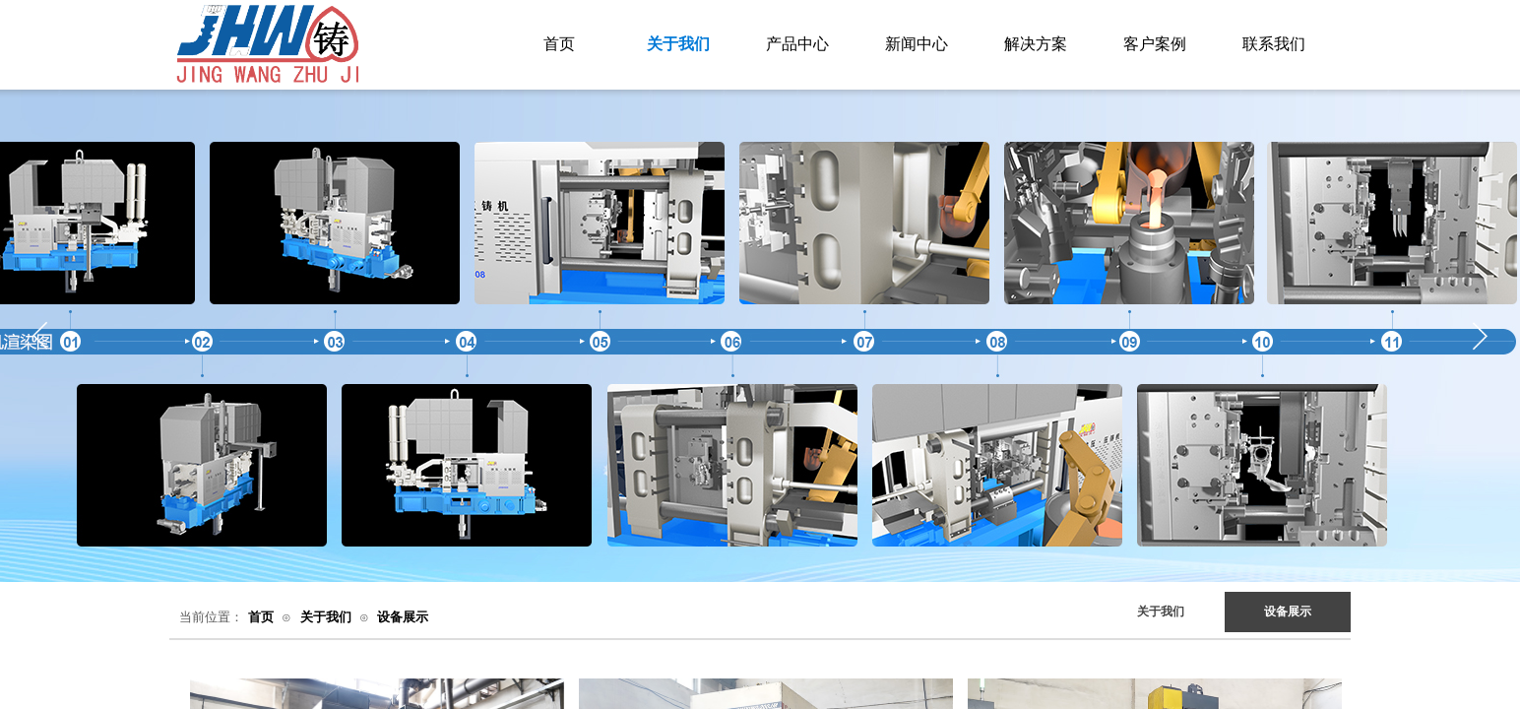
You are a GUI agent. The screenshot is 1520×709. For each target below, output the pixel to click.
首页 (261, 617)
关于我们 (325, 617)
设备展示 (402, 617)
